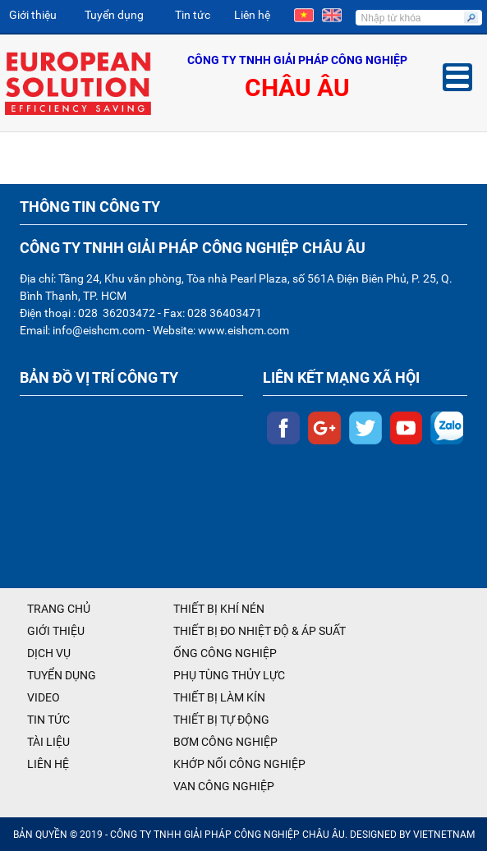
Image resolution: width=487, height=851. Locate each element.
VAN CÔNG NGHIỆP (223, 786)
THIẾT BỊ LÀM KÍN (219, 697)
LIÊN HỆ (48, 763)
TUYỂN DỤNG (61, 675)
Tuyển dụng (114, 14)
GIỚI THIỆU (56, 630)
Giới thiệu (33, 14)
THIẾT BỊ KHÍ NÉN (218, 608)
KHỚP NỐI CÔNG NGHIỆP (239, 763)
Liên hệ (252, 14)
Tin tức (192, 14)
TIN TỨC (48, 719)
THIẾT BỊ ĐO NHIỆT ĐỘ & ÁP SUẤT (259, 630)
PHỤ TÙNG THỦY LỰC (229, 675)
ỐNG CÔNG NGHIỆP (225, 653)
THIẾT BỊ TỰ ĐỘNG (221, 719)
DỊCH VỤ (49, 653)
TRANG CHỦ (58, 608)
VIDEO (43, 697)
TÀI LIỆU (48, 741)
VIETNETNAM (444, 834)
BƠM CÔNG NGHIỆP (225, 741)
